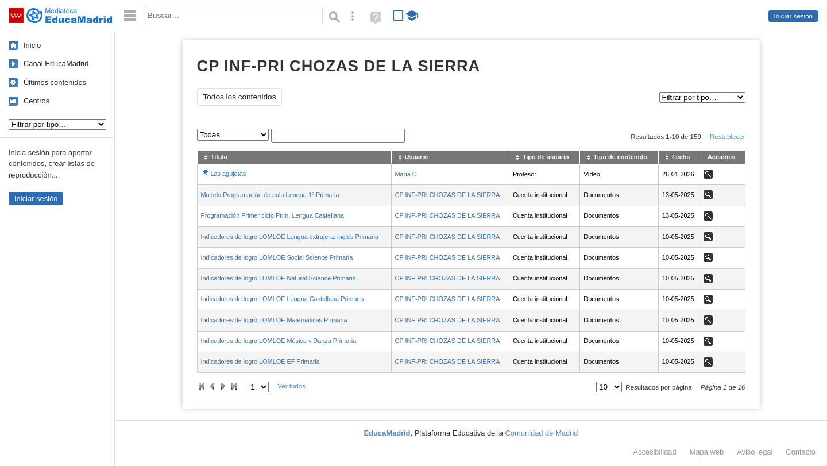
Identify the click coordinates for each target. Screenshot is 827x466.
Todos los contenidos (239, 97)
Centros (36, 101)
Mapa (707, 452)
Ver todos (291, 386)
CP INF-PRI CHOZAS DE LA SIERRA (447, 194)
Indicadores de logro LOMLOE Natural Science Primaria (278, 278)
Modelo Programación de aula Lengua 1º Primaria (270, 194)
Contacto (801, 452)
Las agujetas (228, 173)
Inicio (32, 45)
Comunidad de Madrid (541, 433)
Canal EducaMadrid (56, 63)
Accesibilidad (654, 452)
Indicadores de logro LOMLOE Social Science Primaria (277, 257)
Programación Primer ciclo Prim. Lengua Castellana (273, 215)
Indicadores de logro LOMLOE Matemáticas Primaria (274, 320)
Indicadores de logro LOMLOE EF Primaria (260, 361)
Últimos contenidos (55, 82)
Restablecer (727, 136)
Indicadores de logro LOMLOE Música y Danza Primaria (279, 340)
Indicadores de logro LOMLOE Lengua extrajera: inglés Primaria (290, 236)
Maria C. (407, 174)
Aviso (754, 452)
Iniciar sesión (793, 16)
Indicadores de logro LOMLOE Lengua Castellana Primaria (282, 298)
